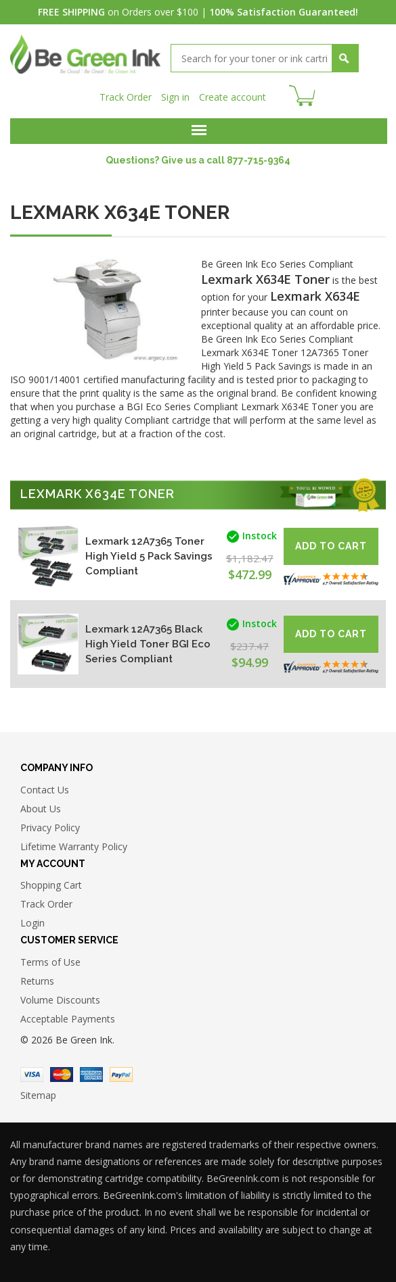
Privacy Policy (50, 827)
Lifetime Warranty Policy (73, 846)
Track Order (126, 97)
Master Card (61, 1074)
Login (32, 922)
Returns (37, 981)
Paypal (121, 1074)
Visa (31, 1074)
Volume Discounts (60, 999)
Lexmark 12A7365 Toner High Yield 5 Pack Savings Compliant (149, 556)
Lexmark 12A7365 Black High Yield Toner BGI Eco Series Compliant (148, 644)
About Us (40, 808)
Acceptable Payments (67, 1018)
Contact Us (44, 789)
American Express (91, 1074)
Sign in (175, 97)
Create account (232, 97)
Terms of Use (50, 962)
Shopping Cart (51, 885)
